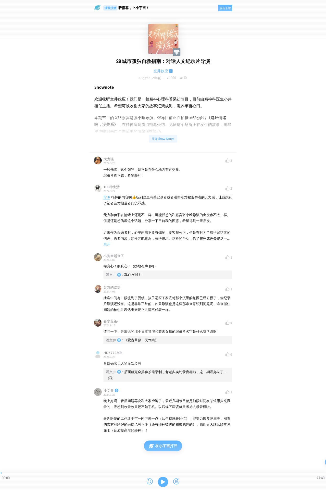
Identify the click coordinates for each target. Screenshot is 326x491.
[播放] (163, 482)
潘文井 (110, 390)
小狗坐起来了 (113, 255)
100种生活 (111, 186)
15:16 (106, 197)
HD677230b (112, 352)
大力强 (108, 159)
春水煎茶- (110, 321)
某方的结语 (112, 287)
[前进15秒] (176, 481)
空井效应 (160, 70)
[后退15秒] (149, 481)
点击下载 (225, 8)
